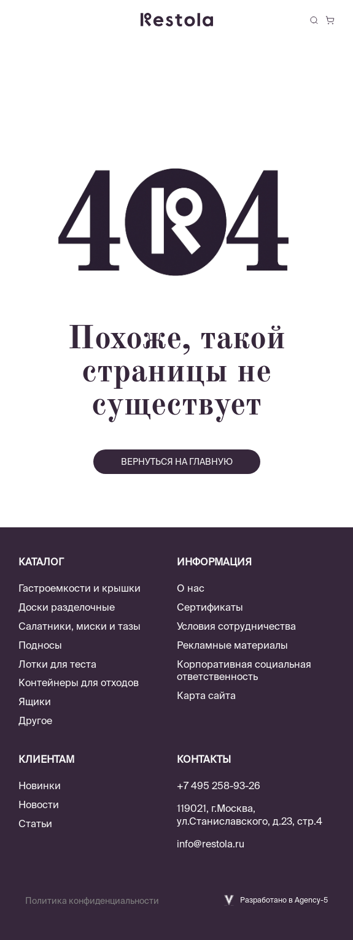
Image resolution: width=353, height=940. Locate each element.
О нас (190, 588)
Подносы (40, 645)
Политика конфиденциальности (92, 901)
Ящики (34, 701)
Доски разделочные (66, 607)
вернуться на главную (177, 462)
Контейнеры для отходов (78, 682)
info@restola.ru (210, 843)
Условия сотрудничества (236, 626)
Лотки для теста (57, 664)
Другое (35, 720)
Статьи (35, 823)
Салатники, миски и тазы (79, 626)
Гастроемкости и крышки (79, 588)
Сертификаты (210, 607)
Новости (38, 804)
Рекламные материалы (232, 645)
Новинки (39, 785)
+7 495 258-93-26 (218, 785)
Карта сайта (206, 695)
